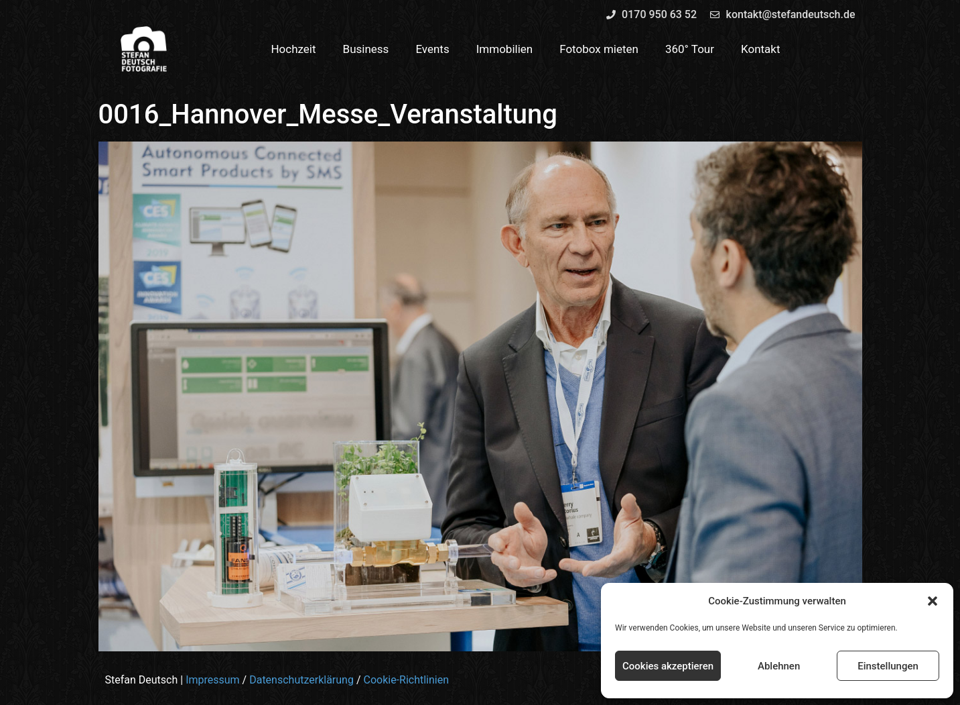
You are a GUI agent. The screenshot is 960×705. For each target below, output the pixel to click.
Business (366, 49)
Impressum (213, 679)
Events (432, 49)
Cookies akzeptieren (667, 666)
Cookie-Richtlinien (406, 679)
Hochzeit (293, 49)
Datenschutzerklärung (301, 679)
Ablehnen (779, 666)
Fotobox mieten (598, 49)
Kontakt (760, 49)
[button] (932, 601)
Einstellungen (888, 666)
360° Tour (689, 49)
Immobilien (504, 49)
